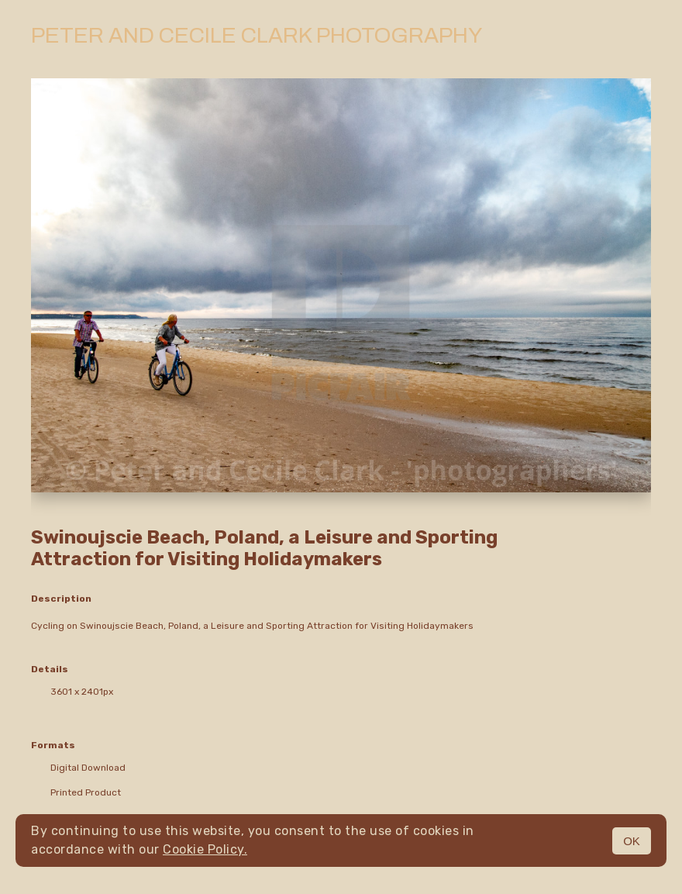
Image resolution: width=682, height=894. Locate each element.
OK (631, 840)
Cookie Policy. (205, 849)
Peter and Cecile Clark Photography (256, 35)
